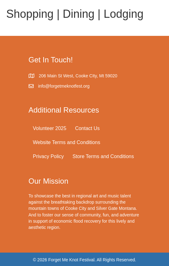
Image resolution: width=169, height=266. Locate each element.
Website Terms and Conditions (66, 142)
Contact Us (87, 128)
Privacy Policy (48, 156)
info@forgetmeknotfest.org (64, 86)
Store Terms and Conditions (103, 156)
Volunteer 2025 (50, 128)
